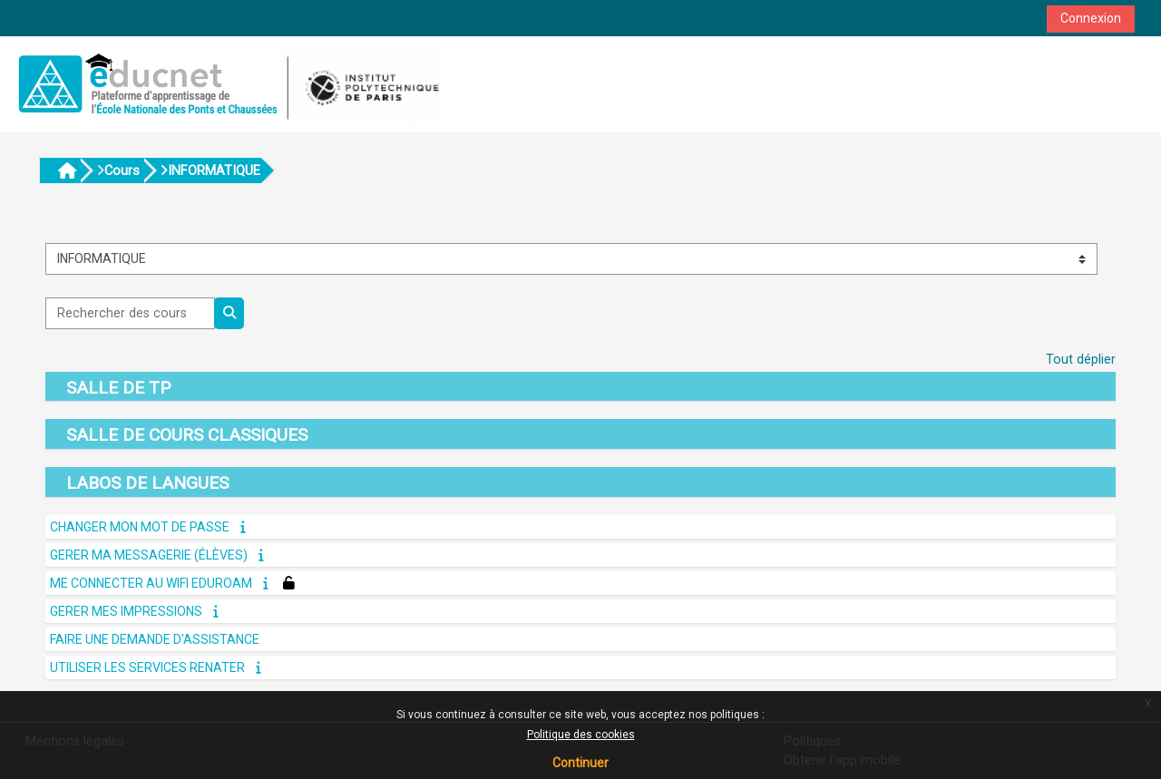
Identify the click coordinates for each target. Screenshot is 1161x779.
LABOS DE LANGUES (147, 482)
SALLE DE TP (118, 387)
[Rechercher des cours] (130, 313)
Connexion (1090, 18)
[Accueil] (229, 84)
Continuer (580, 762)
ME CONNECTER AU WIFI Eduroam (151, 583)
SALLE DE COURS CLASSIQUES (186, 434)
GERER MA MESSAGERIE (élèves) (149, 555)
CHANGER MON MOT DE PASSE (139, 527)
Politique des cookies (581, 734)
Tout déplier (1081, 359)
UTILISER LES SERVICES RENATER (147, 667)
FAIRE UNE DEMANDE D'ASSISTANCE (154, 639)
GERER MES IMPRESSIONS (126, 611)
